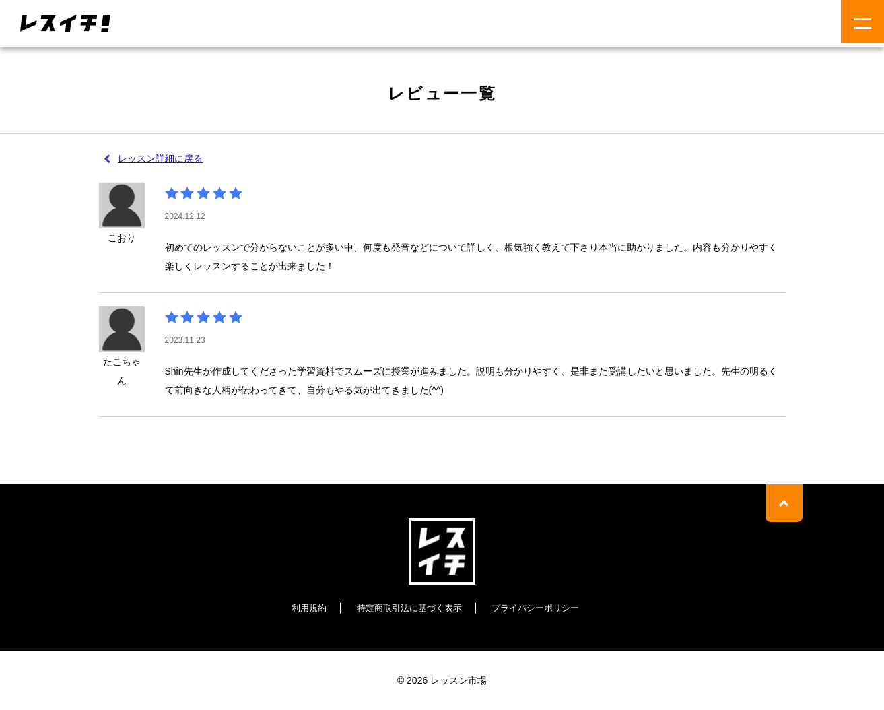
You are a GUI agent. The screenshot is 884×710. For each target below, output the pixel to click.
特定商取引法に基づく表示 (407, 607)
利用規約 (301, 607)
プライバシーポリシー (541, 607)
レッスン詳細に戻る (161, 158)
